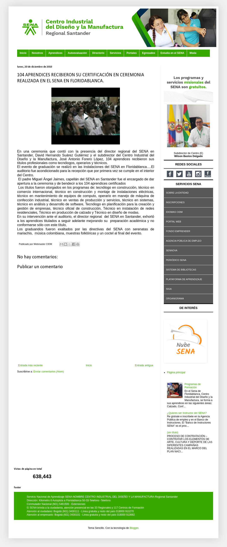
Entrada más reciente (30, 365)
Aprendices (55, 52)
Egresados (148, 52)
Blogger (134, 527)
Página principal (176, 372)
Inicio (23, 52)
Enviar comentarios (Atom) (48, 371)
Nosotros (37, 52)
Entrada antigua (144, 365)
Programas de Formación (193, 386)
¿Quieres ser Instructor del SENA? (187, 413)
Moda (193, 52)
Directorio (98, 52)
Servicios (115, 52)
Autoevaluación (77, 52)
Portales (132, 52)
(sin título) (172, 432)
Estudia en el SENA (172, 52)
